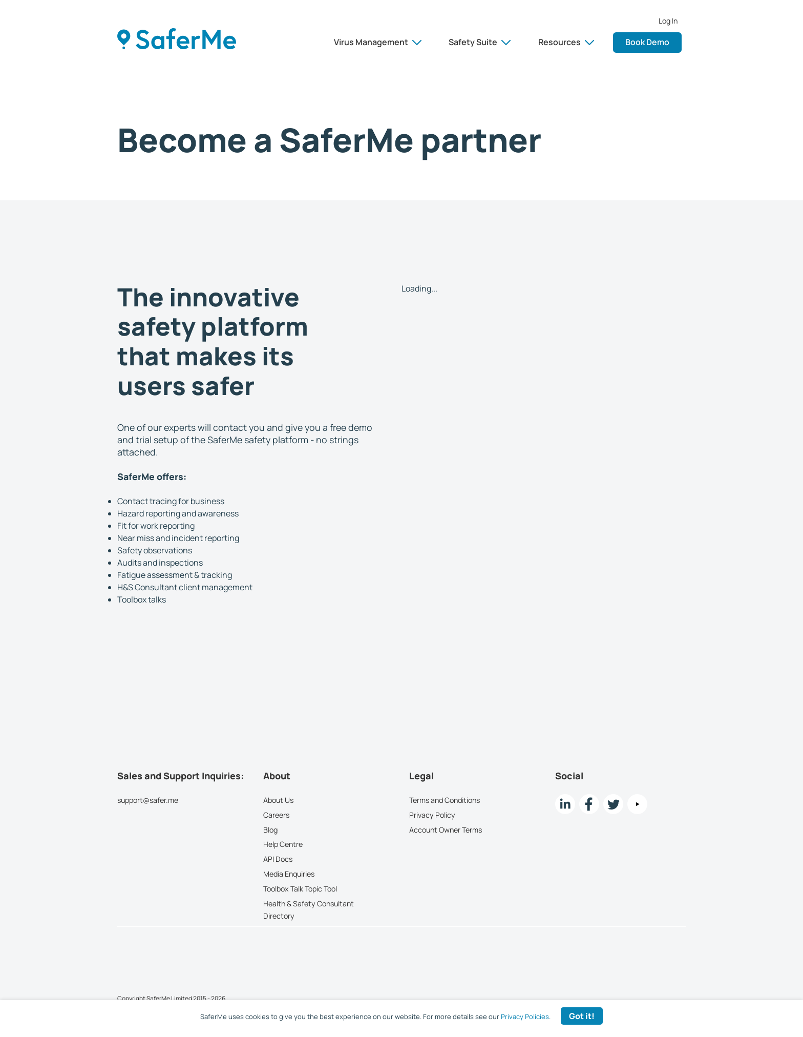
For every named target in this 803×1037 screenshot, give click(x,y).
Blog (270, 829)
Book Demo (647, 42)
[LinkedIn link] (565, 804)
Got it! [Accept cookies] (582, 1016)
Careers (276, 815)
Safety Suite (480, 42)
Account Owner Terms (445, 829)
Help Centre (283, 844)
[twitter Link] (613, 804)
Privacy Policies (525, 1016)
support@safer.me (147, 800)
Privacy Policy (432, 815)
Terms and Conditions (444, 800)
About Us (278, 800)
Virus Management (377, 42)
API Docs (277, 859)
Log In (668, 21)
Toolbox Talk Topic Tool (300, 889)
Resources (566, 42)
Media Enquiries (288, 874)
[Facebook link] (589, 804)
